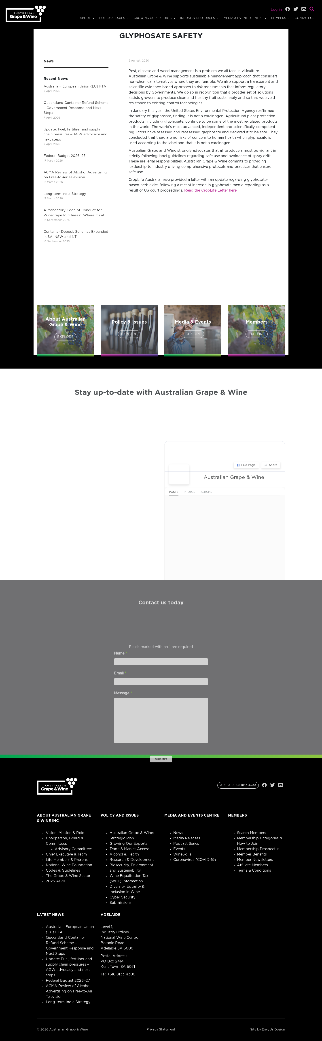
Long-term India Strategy (65, 194)
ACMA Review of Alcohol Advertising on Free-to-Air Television (69, 991)
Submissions (120, 902)
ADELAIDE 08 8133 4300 (238, 785)
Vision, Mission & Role (65, 833)
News (178, 833)
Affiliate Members (252, 865)
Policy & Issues (114, 18)
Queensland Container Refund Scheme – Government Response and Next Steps (76, 108)
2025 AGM (55, 881)
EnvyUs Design (273, 1029)
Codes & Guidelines (63, 870)
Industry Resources (199, 18)
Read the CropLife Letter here (210, 190)
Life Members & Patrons (67, 860)
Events (179, 849)
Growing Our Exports (155, 18)
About (87, 18)
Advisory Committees (74, 849)
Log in (276, 9)
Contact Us (304, 18)
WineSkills (182, 854)
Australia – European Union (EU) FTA (75, 86)
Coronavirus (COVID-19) (194, 860)
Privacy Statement (161, 1029)
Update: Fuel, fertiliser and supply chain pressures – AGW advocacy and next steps (75, 134)
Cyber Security (122, 897)
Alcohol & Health (124, 854)
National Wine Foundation (69, 865)
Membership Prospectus (258, 849)
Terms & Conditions (254, 870)
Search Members (251, 833)
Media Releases (186, 838)
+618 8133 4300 (121, 974)
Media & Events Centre (245, 18)
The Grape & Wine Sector (68, 876)
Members (280, 18)
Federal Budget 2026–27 (64, 156)
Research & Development (132, 860)
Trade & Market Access (130, 849)
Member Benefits (252, 854)
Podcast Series (186, 843)
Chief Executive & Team (66, 854)
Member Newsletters (255, 860)
